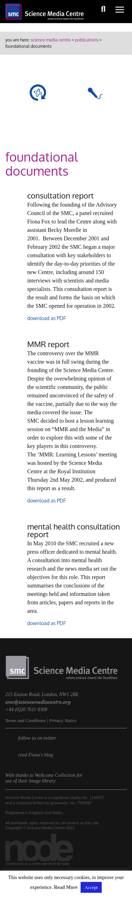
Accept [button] (91, 887)
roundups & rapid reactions (37, 121)
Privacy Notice (62, 720)
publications (86, 40)
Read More (65, 887)
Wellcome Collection (55, 775)
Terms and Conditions (25, 720)
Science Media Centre (50, 40)
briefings (94, 114)
